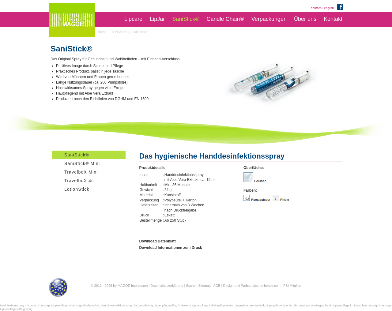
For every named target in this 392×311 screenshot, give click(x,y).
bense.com (272, 285)
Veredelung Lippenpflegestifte (157, 305)
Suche (190, 285)
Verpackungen (269, 19)
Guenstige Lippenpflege (52, 305)
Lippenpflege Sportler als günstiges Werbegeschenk (299, 305)
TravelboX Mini (81, 172)
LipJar (157, 19)
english (329, 8)
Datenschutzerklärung (166, 285)
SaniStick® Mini (82, 163)
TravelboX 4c (79, 180)
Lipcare (133, 19)
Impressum (139, 285)
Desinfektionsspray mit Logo (18, 305)
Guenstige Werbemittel (249, 305)
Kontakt (333, 19)
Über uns (305, 19)
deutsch (316, 8)
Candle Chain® (225, 19)
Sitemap (204, 285)
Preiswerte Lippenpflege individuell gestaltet (205, 305)
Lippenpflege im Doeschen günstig (355, 305)
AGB (216, 285)
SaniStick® (185, 19)
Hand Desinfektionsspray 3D (119, 305)
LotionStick (76, 189)
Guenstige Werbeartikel (84, 305)
